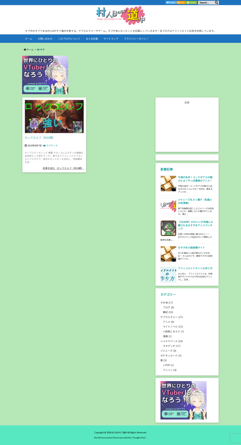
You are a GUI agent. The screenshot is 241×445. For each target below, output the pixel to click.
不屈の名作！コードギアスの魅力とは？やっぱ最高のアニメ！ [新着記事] (195, 178)
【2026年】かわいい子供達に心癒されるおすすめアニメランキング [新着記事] (195, 225)
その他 (166, 302)
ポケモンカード (171, 355)
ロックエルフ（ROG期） (40, 137)
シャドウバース (171, 341)
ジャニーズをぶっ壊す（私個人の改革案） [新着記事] (195, 201)
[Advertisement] (187, 126)
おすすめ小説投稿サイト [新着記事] (191, 247)
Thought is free (138, 437)
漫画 (167, 336)
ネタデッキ (52, 145)
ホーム (30, 49)
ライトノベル (173, 326)
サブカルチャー (171, 317)
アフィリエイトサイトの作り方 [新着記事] (195, 268)
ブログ (168, 307)
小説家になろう (173, 331)
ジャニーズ (168, 350)
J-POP (168, 365)
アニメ (168, 321)
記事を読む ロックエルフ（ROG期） (63, 168)
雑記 (168, 312)
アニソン (170, 370)
